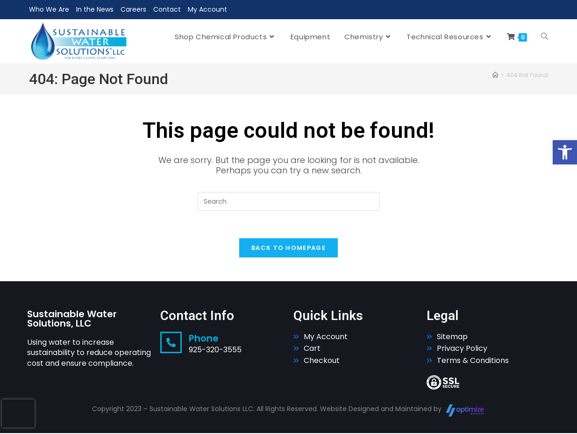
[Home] (495, 75)
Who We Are (49, 9)
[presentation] (18, 413)
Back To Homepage (288, 248)
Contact (167, 9)
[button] (565, 152)
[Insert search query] (289, 201)
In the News (95, 9)
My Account (207, 9)
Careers (133, 9)
